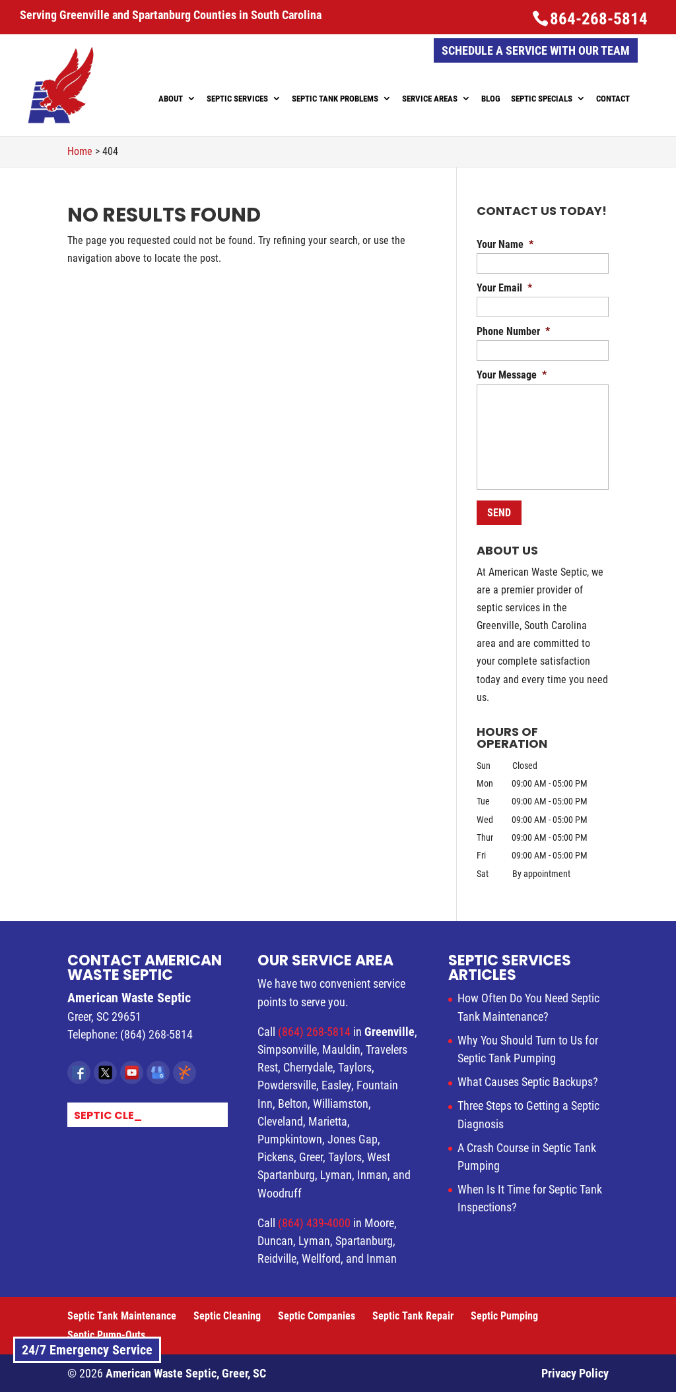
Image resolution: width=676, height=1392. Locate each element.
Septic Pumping (504, 1316)
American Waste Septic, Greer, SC (186, 1373)
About (170, 99)
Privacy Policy (575, 1373)
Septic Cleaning (227, 1316)
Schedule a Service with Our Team (536, 50)
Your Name (505, 244)
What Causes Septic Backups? (527, 1082)
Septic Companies (316, 1316)
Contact (613, 99)
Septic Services (237, 99)
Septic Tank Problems (335, 99)
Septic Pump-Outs (106, 1335)
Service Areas (429, 99)
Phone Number (513, 331)
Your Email (504, 288)
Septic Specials (541, 99)
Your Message (512, 375)
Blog (490, 99)
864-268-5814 (599, 18)
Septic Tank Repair (413, 1316)
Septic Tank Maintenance (121, 1316)
